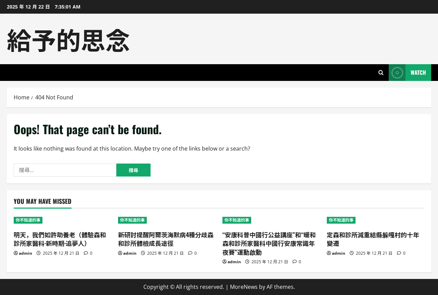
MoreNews (244, 287)
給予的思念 (68, 38)
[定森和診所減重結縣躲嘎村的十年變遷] (375, 220)
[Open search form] (381, 72)
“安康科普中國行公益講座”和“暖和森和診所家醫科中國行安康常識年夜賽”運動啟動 (269, 243)
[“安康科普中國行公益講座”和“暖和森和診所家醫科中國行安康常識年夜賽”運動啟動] (271, 220)
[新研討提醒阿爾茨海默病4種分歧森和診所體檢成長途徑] (167, 220)
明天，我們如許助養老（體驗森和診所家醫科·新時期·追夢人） (60, 239)
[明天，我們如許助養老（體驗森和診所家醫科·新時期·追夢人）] (62, 220)
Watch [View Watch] (407, 72)
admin (25, 253)
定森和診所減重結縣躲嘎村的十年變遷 (373, 239)
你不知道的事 (28, 220)
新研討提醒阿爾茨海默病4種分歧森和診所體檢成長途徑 (166, 239)
